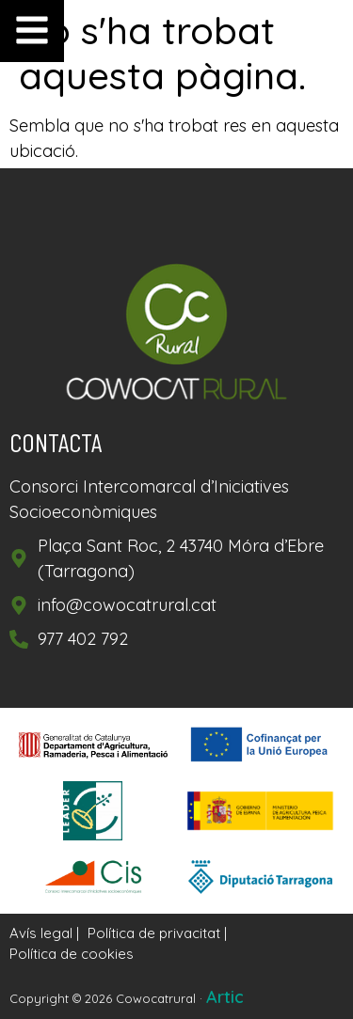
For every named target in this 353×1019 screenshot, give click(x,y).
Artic (225, 997)
